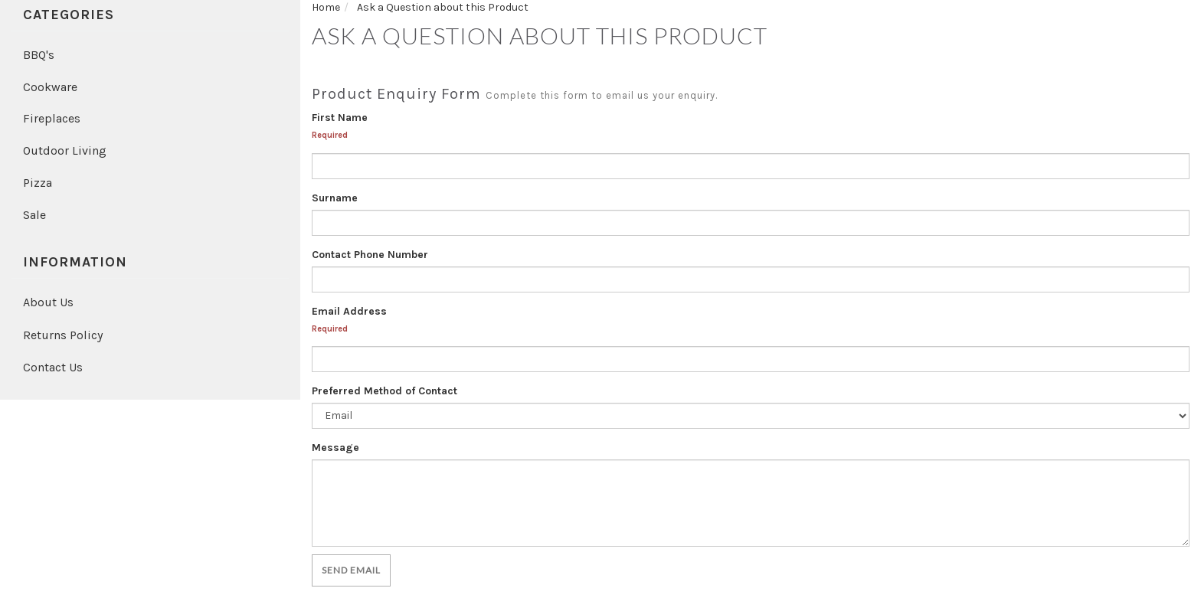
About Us (48, 302)
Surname (335, 197)
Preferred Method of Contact (384, 390)
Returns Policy (63, 335)
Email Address (349, 311)
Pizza (37, 182)
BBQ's (38, 54)
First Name (340, 117)
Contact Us (53, 367)
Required (330, 135)
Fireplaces (51, 118)
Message (335, 447)
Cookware (50, 87)
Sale (34, 215)
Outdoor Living (64, 150)
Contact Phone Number (370, 254)
